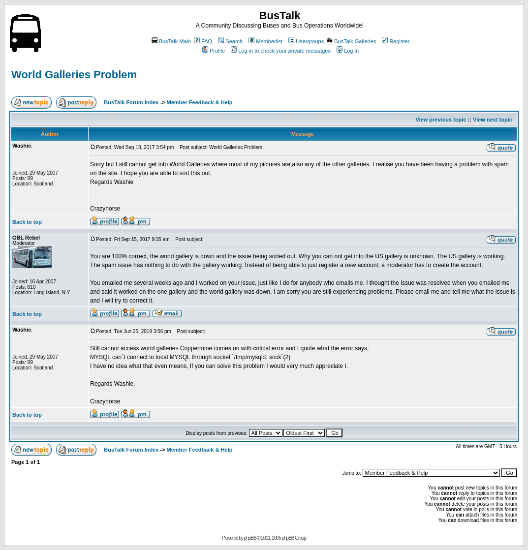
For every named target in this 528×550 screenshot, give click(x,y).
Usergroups (306, 41)
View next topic (492, 119)
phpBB (250, 538)
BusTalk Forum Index (131, 102)
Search (230, 41)
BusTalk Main (171, 41)
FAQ (203, 41)
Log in (348, 51)
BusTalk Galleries (351, 41)
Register (395, 41)
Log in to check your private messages (281, 51)
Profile (213, 51)
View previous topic (440, 119)
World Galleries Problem (74, 74)
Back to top (27, 222)
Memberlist (265, 41)
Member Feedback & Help (200, 102)
